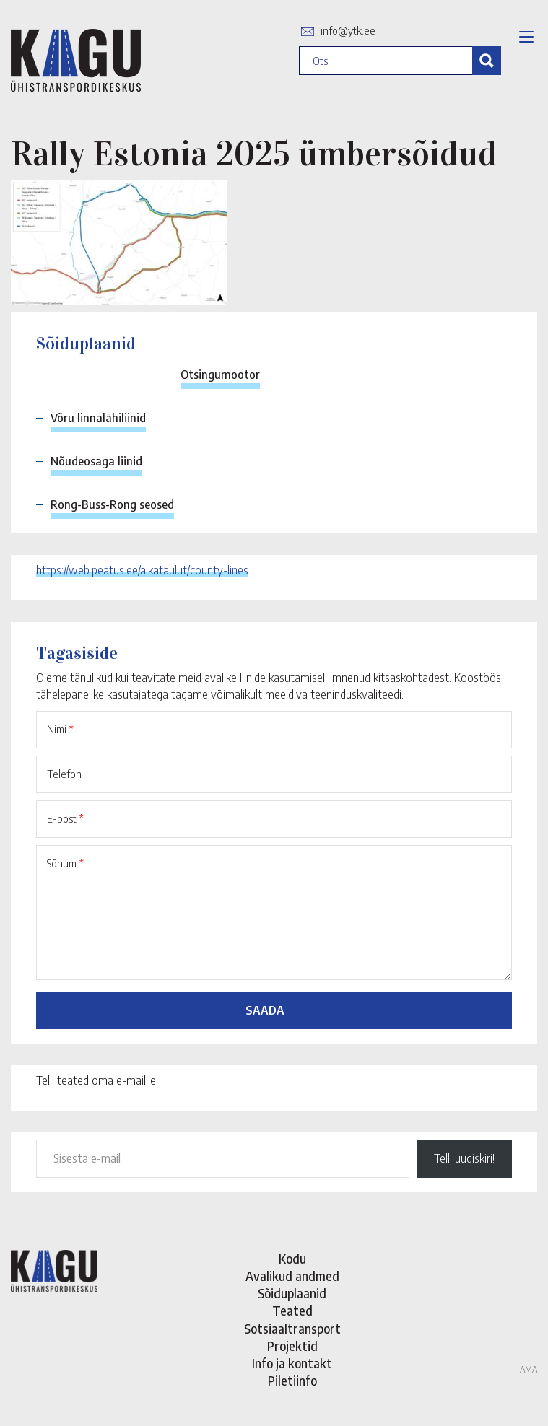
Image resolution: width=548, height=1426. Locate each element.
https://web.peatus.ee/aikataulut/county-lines (142, 570)
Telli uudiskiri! (464, 1158)
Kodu (292, 1259)
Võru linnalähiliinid (98, 418)
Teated (292, 1310)
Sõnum (65, 863)
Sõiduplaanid (292, 1293)
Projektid (292, 1346)
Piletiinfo (292, 1380)
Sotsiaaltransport (292, 1329)
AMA (528, 1369)
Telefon (64, 773)
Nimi (60, 728)
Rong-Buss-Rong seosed (112, 504)
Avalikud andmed (292, 1276)
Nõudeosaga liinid (96, 461)
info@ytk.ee (348, 30)
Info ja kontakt (292, 1363)
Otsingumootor (220, 374)
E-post (65, 818)
